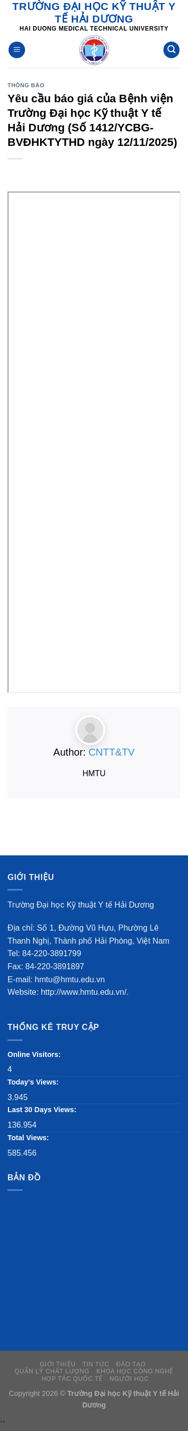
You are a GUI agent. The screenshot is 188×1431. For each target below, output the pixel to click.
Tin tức (95, 1364)
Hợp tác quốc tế (72, 1378)
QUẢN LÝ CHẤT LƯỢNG (52, 1371)
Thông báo (26, 85)
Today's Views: (34, 1082)
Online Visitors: (35, 1054)
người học (129, 1378)
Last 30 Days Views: (43, 1110)
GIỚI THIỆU (57, 1364)
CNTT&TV (111, 752)
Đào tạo (131, 1364)
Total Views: (29, 1138)
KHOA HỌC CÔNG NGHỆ (134, 1371)
